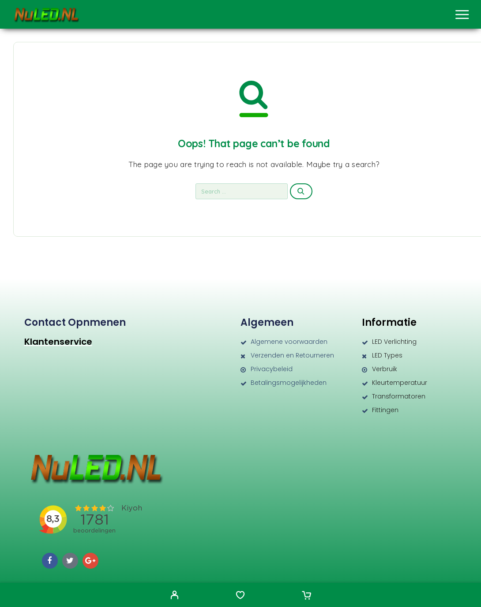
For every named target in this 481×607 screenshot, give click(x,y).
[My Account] (174, 596)
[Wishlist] (240, 596)
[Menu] (462, 14)
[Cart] (306, 596)
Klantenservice (58, 341)
